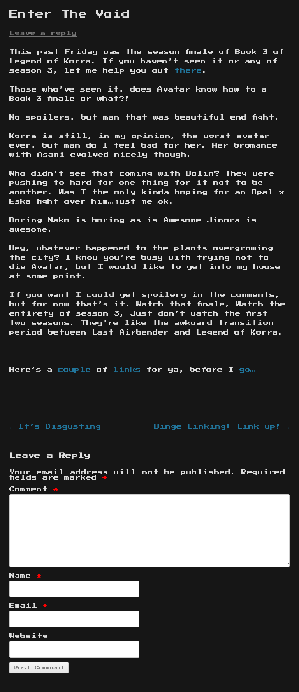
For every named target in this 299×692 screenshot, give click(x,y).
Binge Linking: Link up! (222, 427)
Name (25, 576)
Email (28, 606)
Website (28, 636)
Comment (34, 489)
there (188, 71)
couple (74, 370)
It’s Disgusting (55, 427)
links (127, 370)
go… (247, 370)
